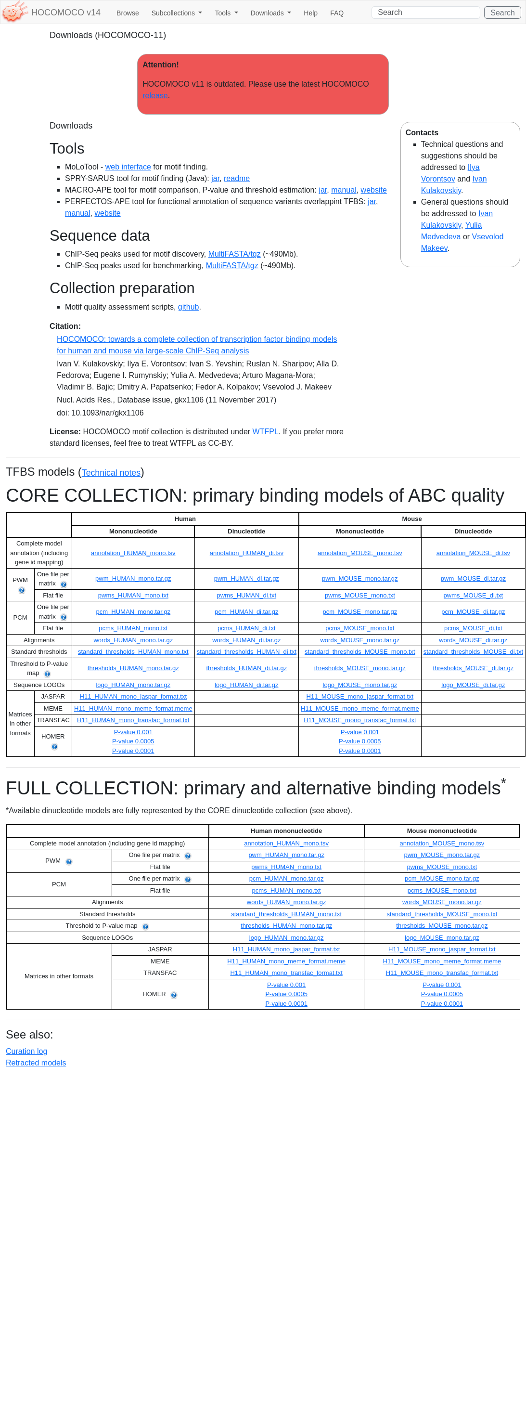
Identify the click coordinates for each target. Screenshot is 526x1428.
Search (502, 13)
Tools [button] (223, 13)
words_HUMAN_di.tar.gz (246, 640)
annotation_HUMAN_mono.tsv (133, 553)
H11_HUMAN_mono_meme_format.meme (133, 708)
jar (215, 178)
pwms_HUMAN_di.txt (247, 595)
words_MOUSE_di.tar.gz (473, 640)
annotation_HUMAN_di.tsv (246, 553)
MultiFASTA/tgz (234, 254)
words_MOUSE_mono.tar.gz (359, 640)
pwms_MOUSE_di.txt (473, 595)
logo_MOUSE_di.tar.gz (473, 684)
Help (311, 13)
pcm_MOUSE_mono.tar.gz (360, 611)
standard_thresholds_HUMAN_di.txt (246, 651)
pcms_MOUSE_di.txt (473, 628)
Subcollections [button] (174, 13)
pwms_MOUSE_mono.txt (360, 595)
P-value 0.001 (133, 732)
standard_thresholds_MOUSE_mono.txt (360, 651)
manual (343, 190)
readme (237, 178)
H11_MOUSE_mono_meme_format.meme (360, 708)
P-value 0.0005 (133, 741)
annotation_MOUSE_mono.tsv (360, 553)
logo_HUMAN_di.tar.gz (246, 684)
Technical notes (111, 473)
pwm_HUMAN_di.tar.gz (246, 578)
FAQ (337, 13)
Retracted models (36, 1063)
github (188, 307)
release (154, 95)
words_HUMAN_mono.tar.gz (133, 640)
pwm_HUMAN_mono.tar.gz (133, 578)
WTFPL (266, 432)
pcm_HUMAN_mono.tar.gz (133, 611)
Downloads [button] (268, 13)
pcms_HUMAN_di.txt (247, 628)
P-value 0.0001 (133, 750)
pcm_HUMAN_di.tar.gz (246, 611)
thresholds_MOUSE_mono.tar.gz (360, 668)
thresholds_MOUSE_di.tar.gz (473, 668)
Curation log (26, 1051)
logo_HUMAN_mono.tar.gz (133, 684)
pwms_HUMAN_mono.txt (133, 595)
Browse (127, 13)
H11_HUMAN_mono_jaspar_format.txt (133, 696)
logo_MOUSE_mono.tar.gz (360, 684)
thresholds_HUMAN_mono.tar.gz (133, 668)
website (374, 190)
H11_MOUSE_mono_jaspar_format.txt (360, 696)
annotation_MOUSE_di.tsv (473, 553)
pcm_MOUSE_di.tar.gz (473, 611)
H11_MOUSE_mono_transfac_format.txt (360, 720)
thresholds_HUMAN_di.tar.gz (246, 668)
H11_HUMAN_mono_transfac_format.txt (133, 720)
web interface (128, 167)
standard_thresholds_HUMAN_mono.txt (133, 651)
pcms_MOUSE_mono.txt (359, 628)
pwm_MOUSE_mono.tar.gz (360, 578)
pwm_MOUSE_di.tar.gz (473, 578)
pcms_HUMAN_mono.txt (133, 628)
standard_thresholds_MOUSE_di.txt (473, 651)
